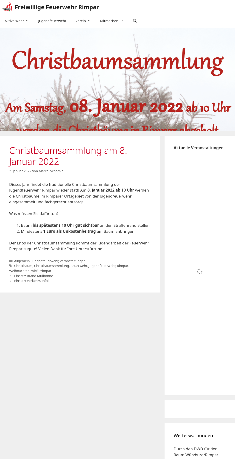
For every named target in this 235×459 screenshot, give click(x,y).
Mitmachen (114, 21)
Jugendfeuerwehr (52, 20)
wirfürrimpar (41, 271)
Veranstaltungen (73, 261)
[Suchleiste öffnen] (134, 21)
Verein (85, 21)
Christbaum (23, 266)
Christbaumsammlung (51, 266)
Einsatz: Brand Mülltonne (33, 276)
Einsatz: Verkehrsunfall (32, 280)
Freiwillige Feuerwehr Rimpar (57, 7)
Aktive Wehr (19, 21)
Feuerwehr (79, 266)
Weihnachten (19, 271)
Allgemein (22, 261)
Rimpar (122, 266)
